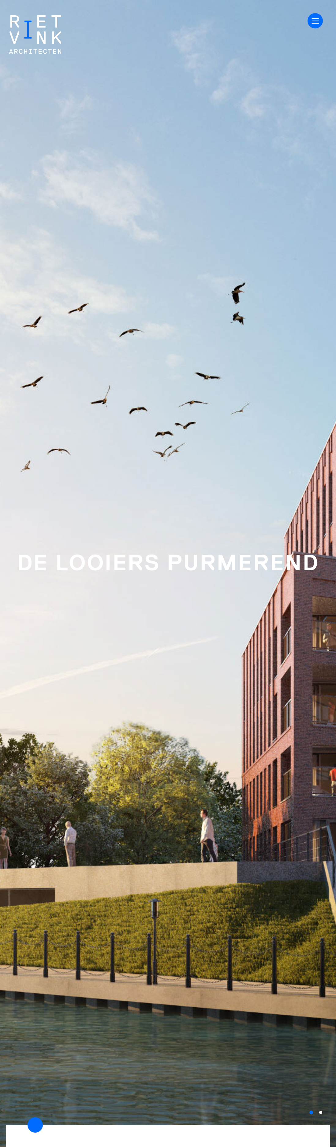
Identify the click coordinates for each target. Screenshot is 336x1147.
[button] (311, 1112)
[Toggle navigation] (315, 20)
